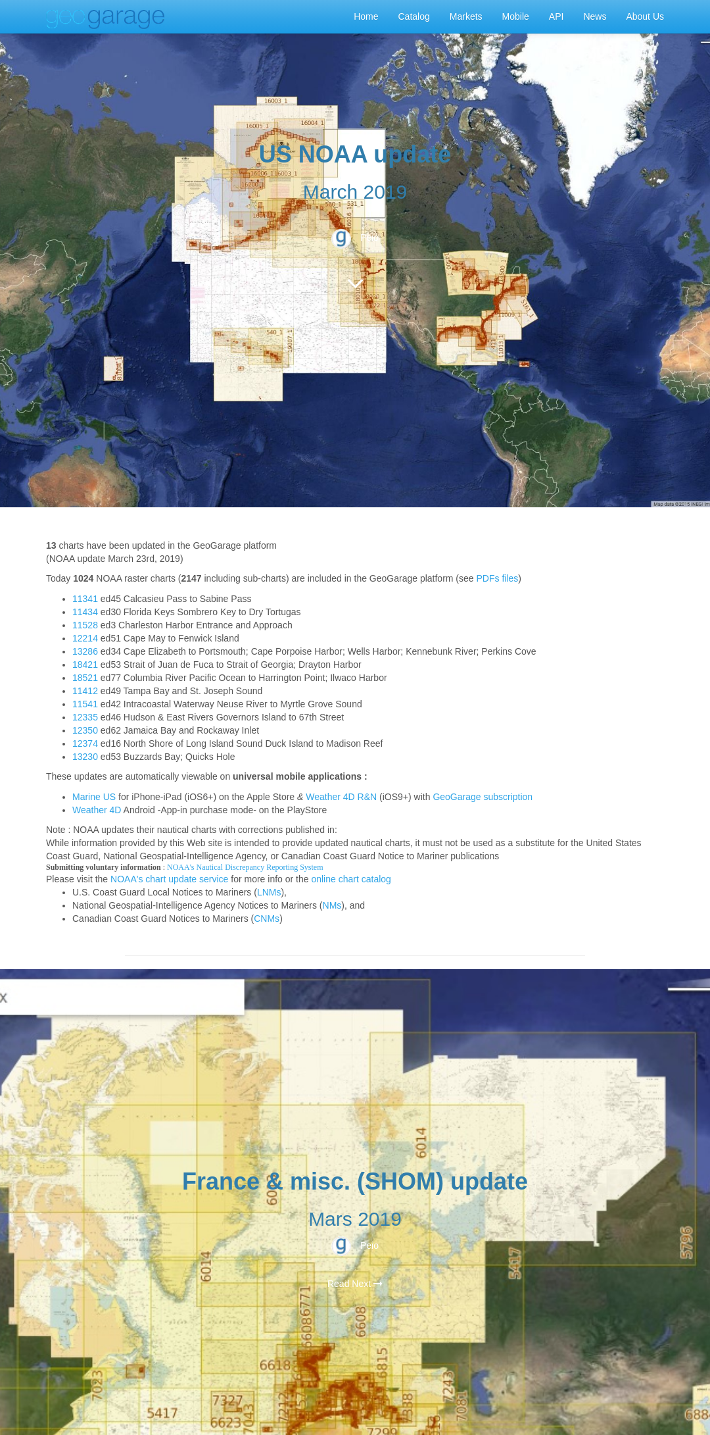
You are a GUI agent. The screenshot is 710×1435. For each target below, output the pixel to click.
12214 (85, 638)
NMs (332, 905)
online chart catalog (350, 879)
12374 (85, 743)
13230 (85, 756)
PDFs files (498, 578)
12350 (85, 730)
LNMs (269, 892)
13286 (85, 651)
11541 (85, 704)
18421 (85, 664)
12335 (85, 717)
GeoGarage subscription (482, 797)
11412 (85, 691)
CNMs (266, 918)
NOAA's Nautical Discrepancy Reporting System (245, 867)
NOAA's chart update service (169, 879)
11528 (85, 625)
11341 (85, 598)
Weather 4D (96, 810)
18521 (85, 677)
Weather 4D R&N (341, 797)
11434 (85, 612)
